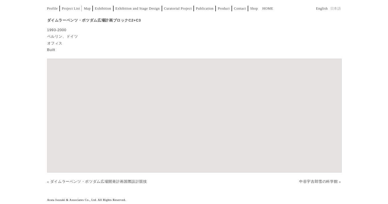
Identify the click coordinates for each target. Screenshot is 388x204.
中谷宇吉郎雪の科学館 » (320, 181)
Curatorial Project (178, 8)
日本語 (335, 8)
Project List (71, 8)
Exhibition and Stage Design (137, 8)
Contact (240, 8)
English (322, 8)
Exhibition (103, 8)
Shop (254, 8)
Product (224, 8)
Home (267, 8)
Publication (205, 8)
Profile (52, 8)
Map (87, 8)
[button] (194, 110)
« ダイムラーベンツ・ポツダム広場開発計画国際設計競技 (97, 181)
